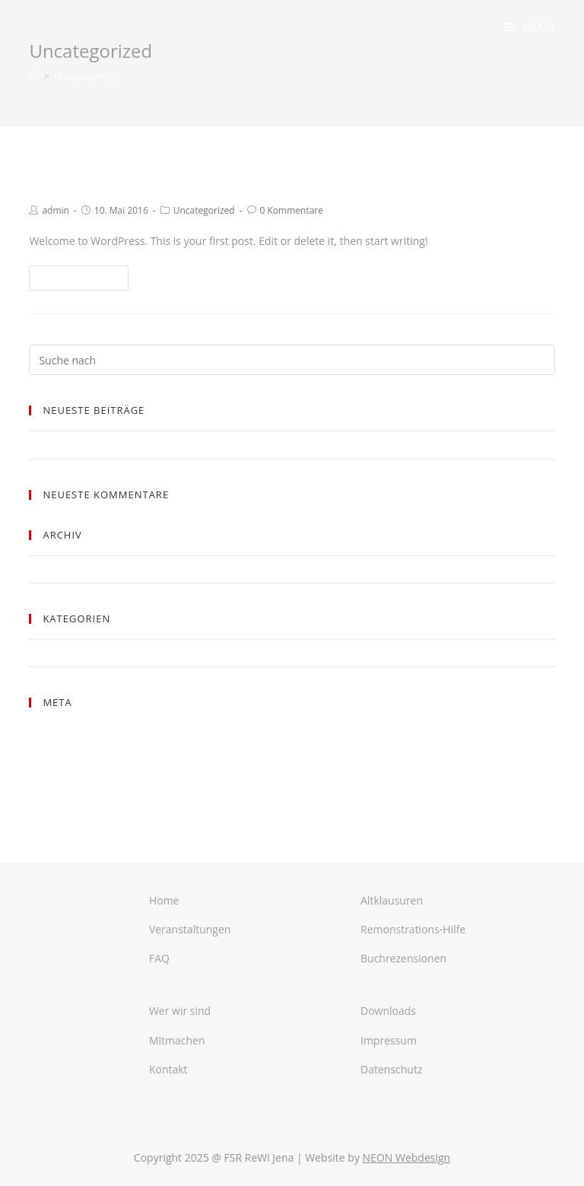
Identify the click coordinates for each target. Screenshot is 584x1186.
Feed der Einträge (69, 749)
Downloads (388, 1010)
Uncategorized (204, 210)
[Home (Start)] (34, 76)
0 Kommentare (291, 210)
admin (55, 210)
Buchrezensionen (403, 958)
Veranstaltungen (189, 929)
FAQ (159, 958)
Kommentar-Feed (69, 767)
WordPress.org (63, 785)
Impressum (388, 1040)
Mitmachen (177, 1040)
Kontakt (168, 1069)
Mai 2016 (50, 569)
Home (164, 900)
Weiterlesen (79, 278)
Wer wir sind (180, 1010)
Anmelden (52, 731)
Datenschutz (391, 1069)
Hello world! (84, 176)
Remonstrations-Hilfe (412, 929)
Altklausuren (391, 900)
